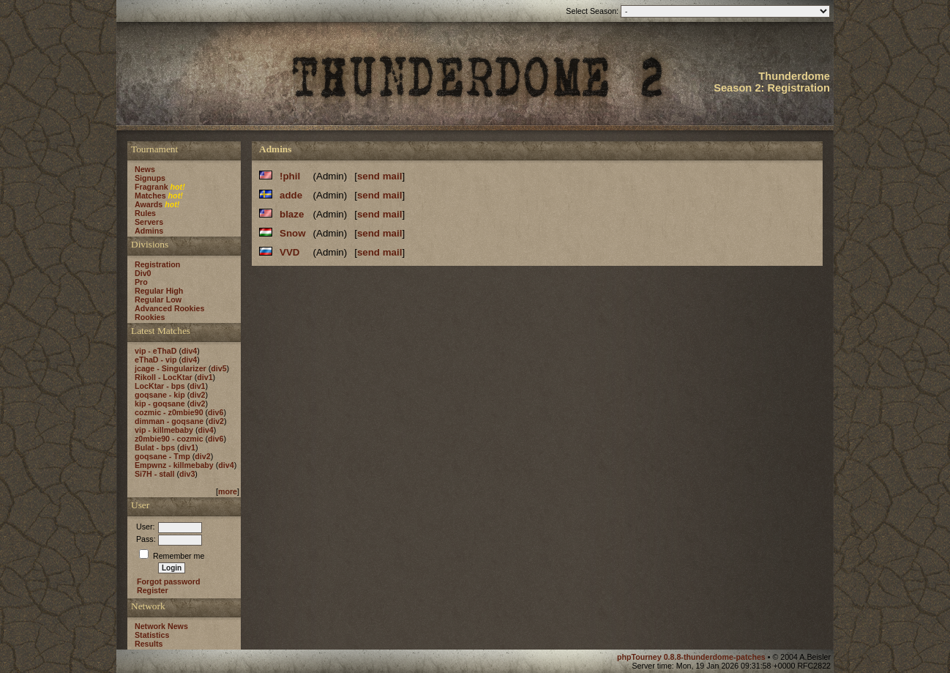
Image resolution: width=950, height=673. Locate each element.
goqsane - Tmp (162, 456)
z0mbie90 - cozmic (169, 438)
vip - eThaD (155, 350)
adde (291, 195)
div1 (204, 377)
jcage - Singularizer (170, 368)
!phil (290, 176)
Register (152, 590)
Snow (293, 233)
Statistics (152, 635)
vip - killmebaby (164, 429)
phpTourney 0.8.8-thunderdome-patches (692, 656)
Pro (141, 282)
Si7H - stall (154, 473)
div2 (197, 394)
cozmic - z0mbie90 (169, 412)
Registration (157, 264)
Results (149, 643)
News (145, 169)
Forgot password (168, 581)
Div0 (143, 273)
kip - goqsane (160, 403)
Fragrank (151, 186)
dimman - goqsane (169, 421)
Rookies (150, 317)
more (227, 491)
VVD (289, 252)
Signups (150, 178)
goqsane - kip (160, 394)
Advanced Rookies (169, 308)
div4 (189, 350)
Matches (150, 195)
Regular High (159, 290)
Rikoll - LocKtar (163, 377)
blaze (292, 214)
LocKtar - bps (160, 386)
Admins (149, 230)
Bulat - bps (155, 447)
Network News (161, 626)
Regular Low (158, 299)
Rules (145, 213)
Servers (149, 221)
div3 (187, 473)
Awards (148, 204)
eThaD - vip (155, 359)
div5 (218, 368)
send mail (379, 176)
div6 (215, 412)
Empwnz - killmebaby (174, 465)
